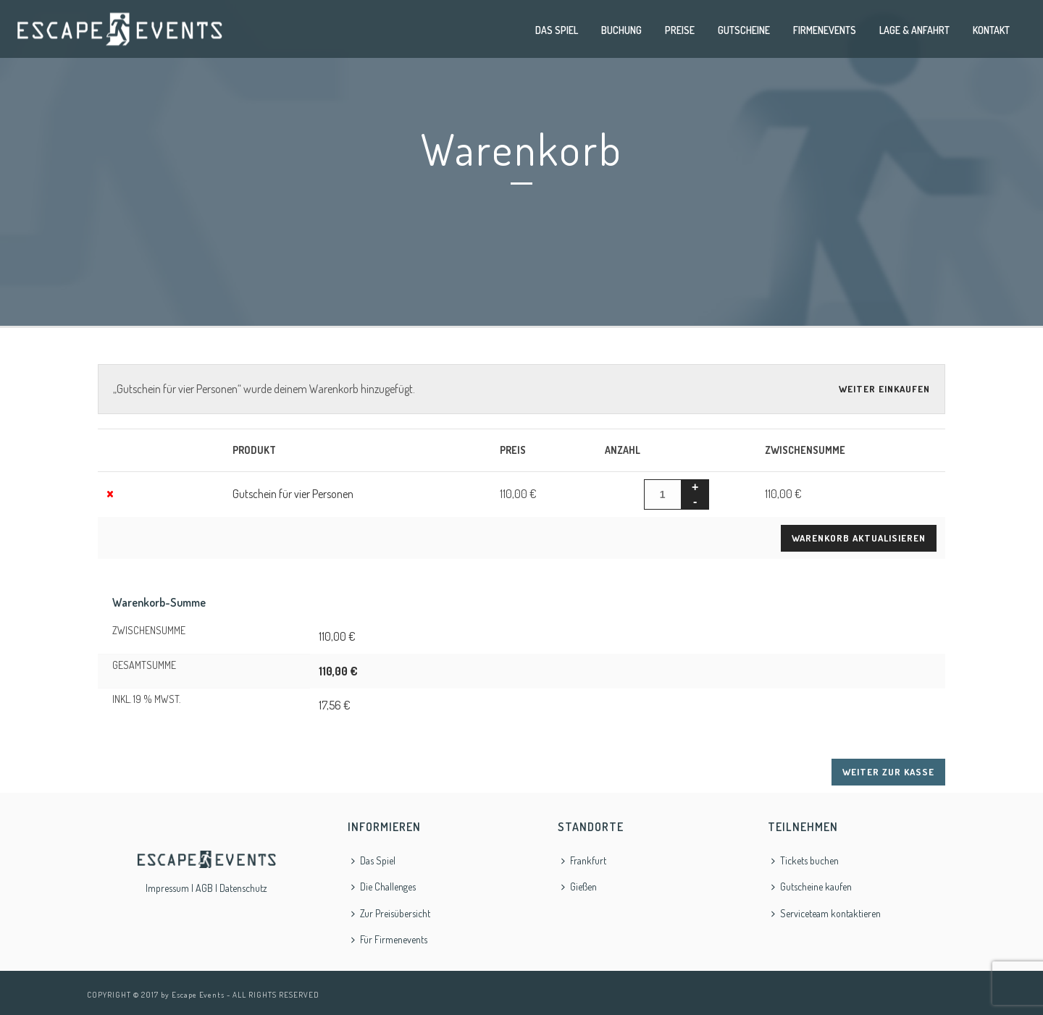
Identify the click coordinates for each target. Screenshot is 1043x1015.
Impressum (167, 888)
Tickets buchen (805, 860)
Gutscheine (744, 30)
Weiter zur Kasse (888, 772)
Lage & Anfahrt (914, 30)
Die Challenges (383, 886)
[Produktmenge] (663, 494)
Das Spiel (556, 30)
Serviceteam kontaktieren (826, 913)
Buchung (621, 30)
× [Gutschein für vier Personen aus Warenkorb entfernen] (110, 492)
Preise (680, 30)
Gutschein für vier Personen (293, 494)
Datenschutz (243, 888)
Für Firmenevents (389, 939)
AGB (204, 888)
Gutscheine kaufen (811, 886)
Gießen (579, 886)
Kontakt (991, 30)
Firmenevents (824, 30)
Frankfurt (583, 860)
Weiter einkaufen (884, 389)
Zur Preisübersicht (390, 913)
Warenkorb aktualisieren (859, 538)
